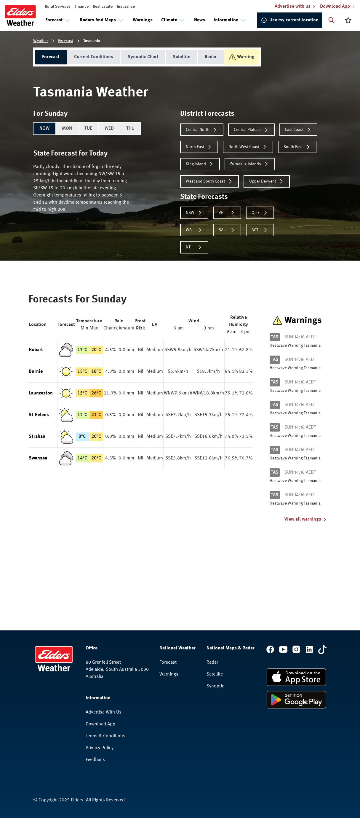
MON (67, 128)
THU (130, 128)
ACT (260, 230)
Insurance (126, 6)
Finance (82, 6)
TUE (88, 128)
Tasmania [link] (91, 41)
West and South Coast (209, 181)
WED (109, 128)
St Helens (39, 415)
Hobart (36, 350)
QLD (260, 213)
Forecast (65, 41)
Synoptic (215, 686)
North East (199, 147)
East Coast (298, 130)
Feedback (95, 759)
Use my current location (289, 20)
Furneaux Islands (249, 164)
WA (194, 230)
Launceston (41, 393)
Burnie (36, 371)
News (199, 20)
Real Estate (103, 6)
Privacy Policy (99, 748)
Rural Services (58, 6)
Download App (100, 724)
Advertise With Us (103, 712)
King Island (200, 164)
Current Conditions (93, 57)
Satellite (181, 57)
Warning (242, 57)
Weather (40, 41)
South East (297, 147)
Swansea (38, 458)
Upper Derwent (266, 181)
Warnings (143, 20)
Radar (211, 57)
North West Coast (248, 147)
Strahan (37, 436)
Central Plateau (251, 130)
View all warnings (305, 519)
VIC (227, 213)
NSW (194, 213)
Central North (202, 130)
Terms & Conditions (105, 736)
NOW (44, 128)
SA (227, 230)
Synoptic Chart (143, 57)
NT (194, 247)
